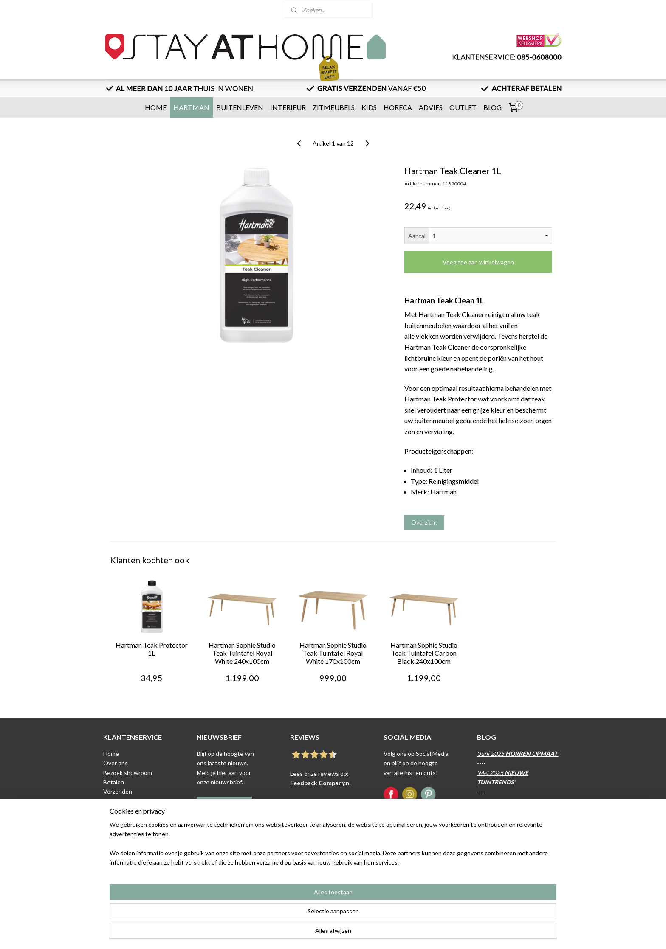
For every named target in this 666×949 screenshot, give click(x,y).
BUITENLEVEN (239, 107)
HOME (155, 107)
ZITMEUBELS (334, 107)
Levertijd (115, 801)
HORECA (398, 107)
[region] (276, 915)
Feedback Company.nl (320, 782)
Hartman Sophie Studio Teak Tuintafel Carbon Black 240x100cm (423, 653)
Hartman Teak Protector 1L (152, 649)
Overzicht (424, 522)
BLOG (492, 107)
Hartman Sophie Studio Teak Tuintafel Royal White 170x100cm (333, 653)
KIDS (369, 107)
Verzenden (117, 791)
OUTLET (463, 107)
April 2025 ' (514, 801)
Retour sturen (122, 810)
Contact (114, 838)
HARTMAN (191, 107)
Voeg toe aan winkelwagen (478, 262)
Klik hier (207, 850)
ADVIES (431, 107)
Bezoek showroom (127, 772)
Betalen (113, 782)
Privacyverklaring (125, 829)
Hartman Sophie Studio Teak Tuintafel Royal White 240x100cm (242, 653)
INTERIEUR (288, 107)
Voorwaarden (121, 819)
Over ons (115, 762)
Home (111, 753)
